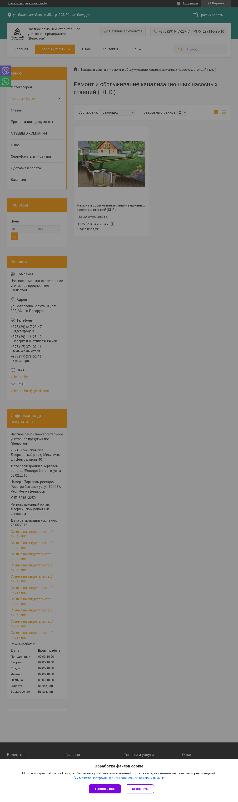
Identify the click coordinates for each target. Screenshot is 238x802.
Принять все (105, 789)
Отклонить (140, 789)
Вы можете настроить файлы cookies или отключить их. (117, 778)
